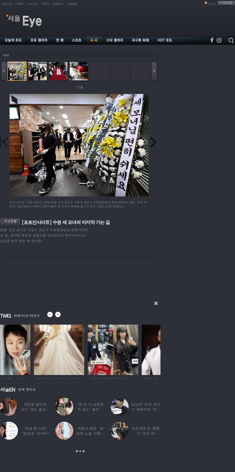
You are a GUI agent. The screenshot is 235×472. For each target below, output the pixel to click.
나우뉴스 (32, 4)
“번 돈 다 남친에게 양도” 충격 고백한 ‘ (90, 409)
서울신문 (7, 4)
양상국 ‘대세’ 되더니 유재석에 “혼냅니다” (145, 409)
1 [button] (77, 451)
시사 (5, 55)
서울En (45, 4)
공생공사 (58, 4)
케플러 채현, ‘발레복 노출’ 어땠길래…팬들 (90, 433)
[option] (25, 349)
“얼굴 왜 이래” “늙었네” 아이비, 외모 (35, 433)
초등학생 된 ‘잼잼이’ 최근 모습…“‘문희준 (146, 433)
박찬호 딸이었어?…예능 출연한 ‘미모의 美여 (35, 409)
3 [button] (84, 451)
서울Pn (20, 4)
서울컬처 (72, 4)
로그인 (212, 4)
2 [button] (80, 451)
